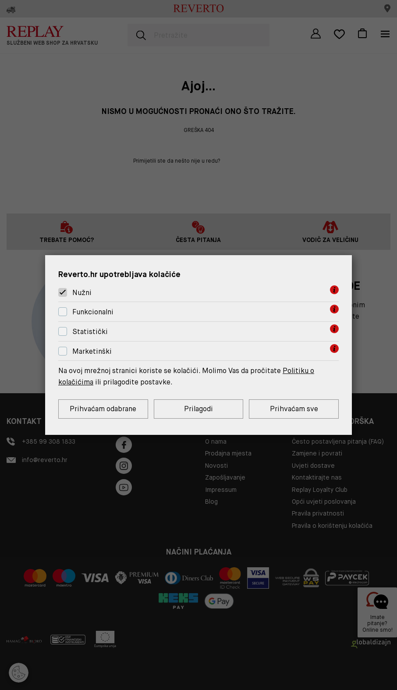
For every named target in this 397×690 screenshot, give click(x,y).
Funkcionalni (92, 312)
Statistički (90, 331)
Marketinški (92, 351)
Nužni (82, 292)
